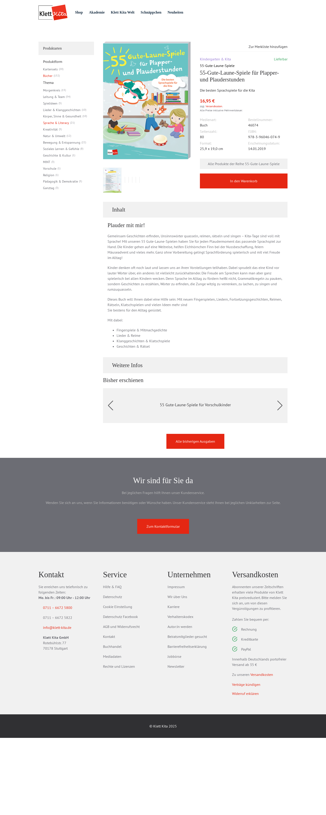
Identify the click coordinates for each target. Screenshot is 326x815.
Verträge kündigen (246, 761)
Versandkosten (214, 131)
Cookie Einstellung (117, 684)
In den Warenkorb (244, 206)
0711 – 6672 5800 (63, 684)
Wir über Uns (177, 674)
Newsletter (176, 743)
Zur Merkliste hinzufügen (264, 72)
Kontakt (109, 713)
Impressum (176, 664)
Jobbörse (174, 733)
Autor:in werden (180, 703)
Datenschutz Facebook (120, 693)
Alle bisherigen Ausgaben (195, 518)
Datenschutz (112, 674)
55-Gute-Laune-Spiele (119, 36)
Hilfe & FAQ (112, 664)
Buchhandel (112, 723)
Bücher (72, 36)
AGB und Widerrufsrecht (121, 703)
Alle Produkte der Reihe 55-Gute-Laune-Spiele (244, 189)
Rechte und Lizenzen (119, 743)
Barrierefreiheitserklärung (187, 723)
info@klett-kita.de (62, 705)
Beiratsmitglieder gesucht (187, 713)
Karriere (174, 684)
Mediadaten (112, 733)
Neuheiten (196, 12)
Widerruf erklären (245, 770)
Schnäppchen (170, 12)
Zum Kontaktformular (163, 603)
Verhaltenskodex (180, 693)
